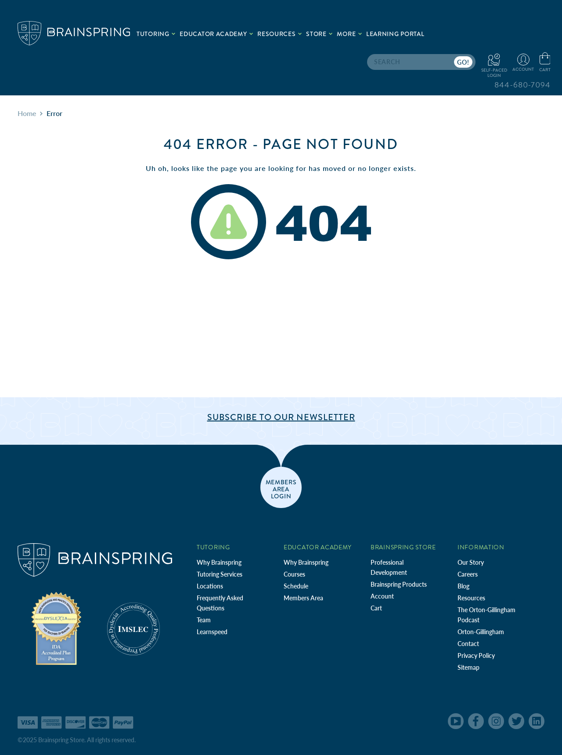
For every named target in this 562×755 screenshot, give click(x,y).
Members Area (303, 598)
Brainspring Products (399, 584)
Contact (468, 643)
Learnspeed (212, 631)
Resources (471, 598)
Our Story (471, 562)
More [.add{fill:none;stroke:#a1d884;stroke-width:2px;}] (349, 33)
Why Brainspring (219, 562)
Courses (294, 574)
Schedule (296, 586)
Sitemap (468, 667)
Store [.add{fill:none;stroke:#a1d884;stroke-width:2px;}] (319, 33)
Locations (210, 586)
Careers (468, 574)
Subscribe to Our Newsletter (281, 417)
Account (382, 596)
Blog (463, 586)
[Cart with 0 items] (545, 62)
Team (204, 620)
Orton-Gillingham (481, 631)
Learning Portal (395, 33)
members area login (281, 489)
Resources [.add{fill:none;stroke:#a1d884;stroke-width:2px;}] (279, 33)
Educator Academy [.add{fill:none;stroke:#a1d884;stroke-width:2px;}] (216, 33)
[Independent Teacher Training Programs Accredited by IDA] (56, 628)
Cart (376, 608)
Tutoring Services (219, 574)
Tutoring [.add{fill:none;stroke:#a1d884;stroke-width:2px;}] (156, 33)
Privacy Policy (476, 655)
